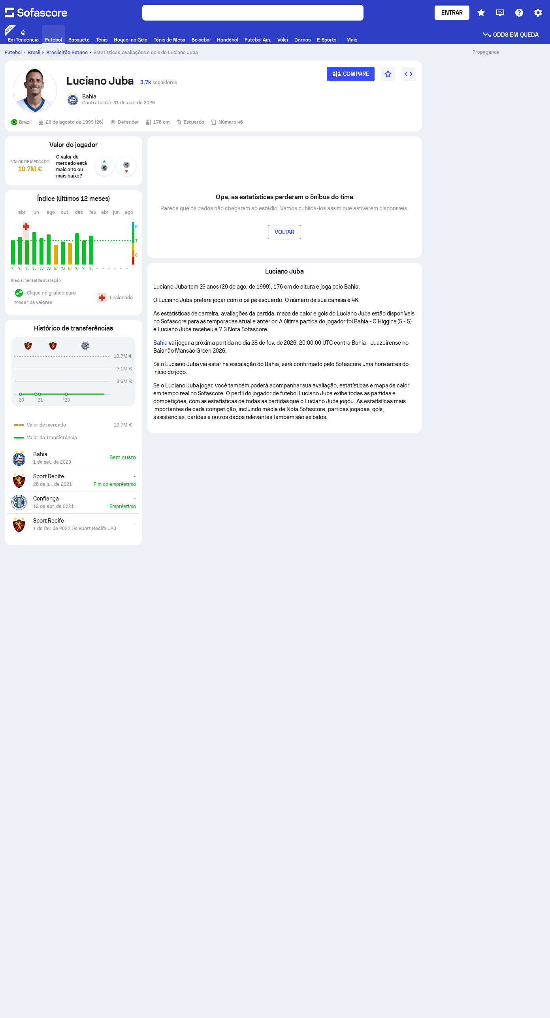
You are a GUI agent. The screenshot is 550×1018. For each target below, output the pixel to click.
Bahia (160, 343)
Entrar (452, 12)
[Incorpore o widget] (408, 74)
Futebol (13, 52)
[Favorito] (388, 74)
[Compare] (351, 76)
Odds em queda (510, 35)
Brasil (34, 52)
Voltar (284, 232)
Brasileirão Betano (67, 52)
